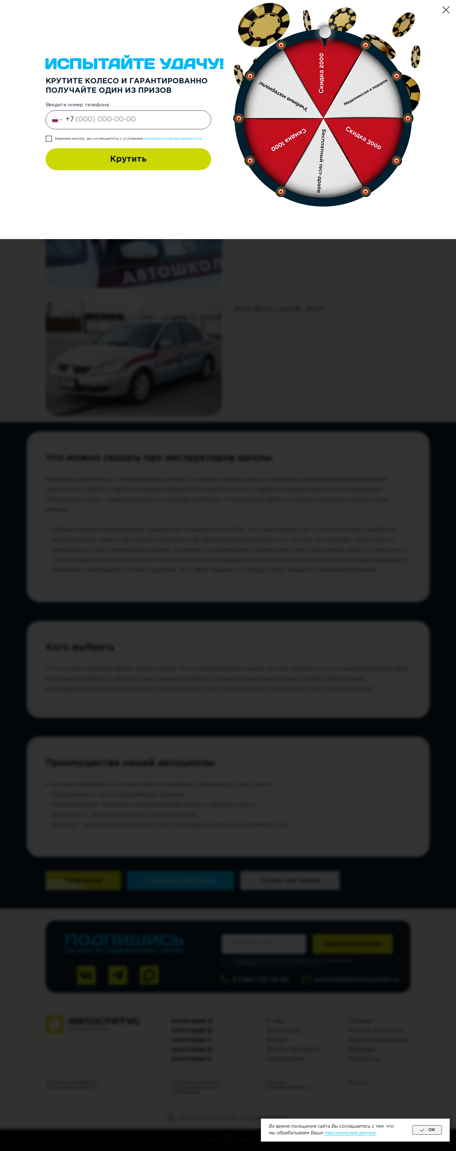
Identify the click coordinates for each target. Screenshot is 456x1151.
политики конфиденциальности (173, 138)
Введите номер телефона (77, 105)
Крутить (128, 159)
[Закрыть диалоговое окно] (446, 10)
